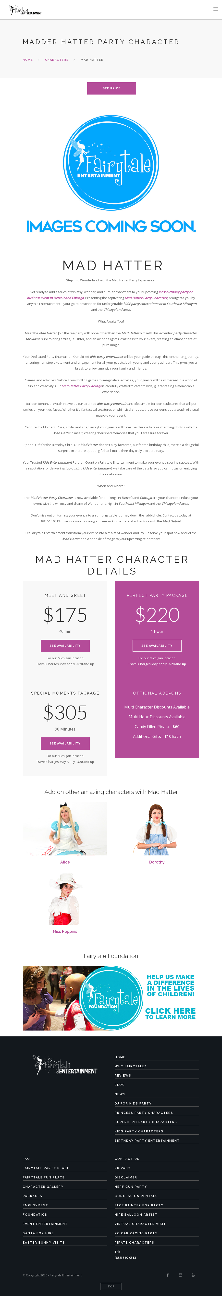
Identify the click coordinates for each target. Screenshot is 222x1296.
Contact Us (127, 1159)
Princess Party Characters (144, 1113)
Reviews (123, 1075)
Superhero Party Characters (146, 1122)
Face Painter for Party (139, 1205)
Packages (32, 1196)
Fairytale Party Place (46, 1168)
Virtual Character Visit (140, 1224)
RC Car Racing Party (136, 1233)
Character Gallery (43, 1186)
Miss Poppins (65, 931)
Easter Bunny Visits (44, 1242)
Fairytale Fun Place (44, 1177)
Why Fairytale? (131, 1066)
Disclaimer (126, 1177)
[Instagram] (180, 1275)
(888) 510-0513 (125, 1257)
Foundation (35, 1214)
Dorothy (157, 862)
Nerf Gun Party (131, 1186)
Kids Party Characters (139, 1131)
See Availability (65, 646)
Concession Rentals (136, 1196)
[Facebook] (168, 1275)
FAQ (26, 1159)
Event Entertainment (45, 1224)
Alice (65, 862)
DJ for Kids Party (133, 1103)
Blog (120, 1085)
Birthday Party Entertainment (147, 1140)
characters (57, 59)
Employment (35, 1205)
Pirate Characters (134, 1242)
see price (112, 88)
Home (28, 59)
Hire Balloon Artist (136, 1214)
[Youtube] (193, 1275)
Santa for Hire (38, 1233)
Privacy (123, 1168)
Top (111, 1286)
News (120, 1094)
